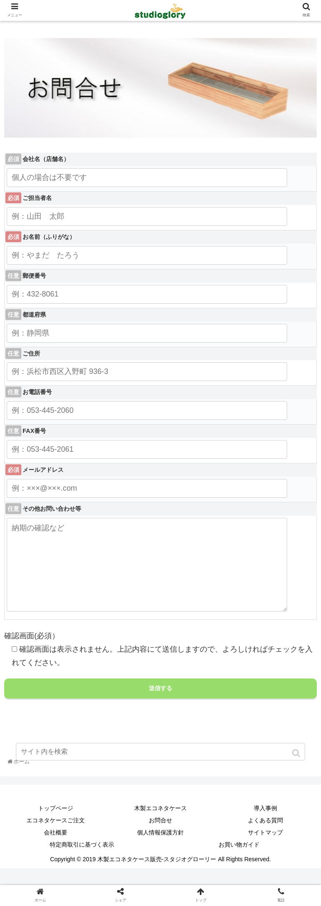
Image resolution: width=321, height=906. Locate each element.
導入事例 (265, 825)
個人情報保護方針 (160, 849)
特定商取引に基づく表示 (82, 861)
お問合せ (160, 837)
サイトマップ (265, 849)
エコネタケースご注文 (55, 837)
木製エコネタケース (160, 825)
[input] (160, 751)
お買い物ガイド (239, 861)
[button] (297, 753)
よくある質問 (265, 837)
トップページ (55, 825)
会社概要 (55, 849)
